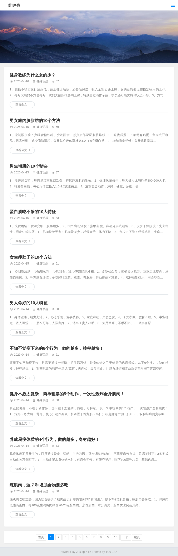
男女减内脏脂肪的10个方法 (35, 120)
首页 (41, 537)
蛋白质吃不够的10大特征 (33, 211)
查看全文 (21, 104)
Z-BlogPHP (83, 551)
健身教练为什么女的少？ (32, 75)
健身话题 (42, 81)
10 (115, 537)
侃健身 (14, 5)
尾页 (137, 537)
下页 (126, 537)
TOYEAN (112, 551)
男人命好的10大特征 (29, 302)
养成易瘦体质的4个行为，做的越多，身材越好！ (54, 439)
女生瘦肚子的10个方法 (31, 257)
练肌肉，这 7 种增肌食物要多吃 (39, 485)
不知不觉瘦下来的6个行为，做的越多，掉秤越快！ (57, 348)
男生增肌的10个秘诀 (29, 166)
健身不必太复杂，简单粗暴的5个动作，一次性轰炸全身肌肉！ (67, 394)
